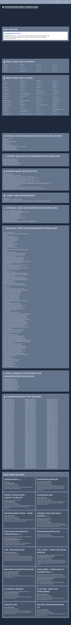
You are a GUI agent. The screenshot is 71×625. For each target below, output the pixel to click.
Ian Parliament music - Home (18, 513)
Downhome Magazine (47, 479)
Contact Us (66, 2)
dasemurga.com (45, 495)
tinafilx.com (10, 604)
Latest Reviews (58, 2)
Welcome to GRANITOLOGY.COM (19, 569)
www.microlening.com (48, 531)
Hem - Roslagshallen (14, 550)
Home (51, 2)
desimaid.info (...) (12, 479)
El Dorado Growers (13, 589)
